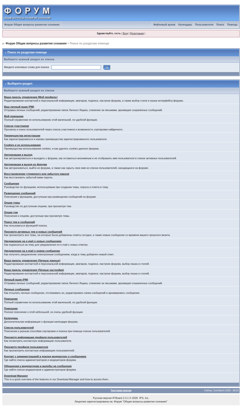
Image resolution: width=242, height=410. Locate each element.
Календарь (185, 24)
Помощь (232, 24)
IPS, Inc (143, 398)
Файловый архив (164, 24)
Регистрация (137, 33)
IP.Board (117, 398)
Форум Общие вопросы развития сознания (32, 24)
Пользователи (204, 24)
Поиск (220, 24)
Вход (125, 33)
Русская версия (102, 398)
